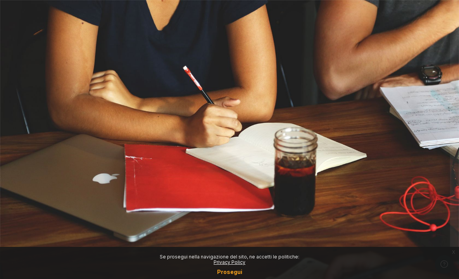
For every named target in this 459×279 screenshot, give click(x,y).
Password (321, 138)
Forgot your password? (423, 174)
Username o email (332, 100)
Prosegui (229, 272)
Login (377, 195)
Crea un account (377, 242)
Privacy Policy (229, 262)
